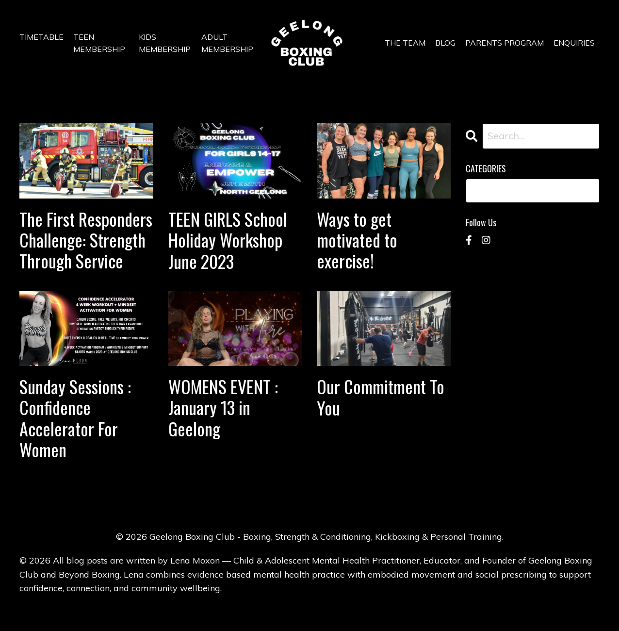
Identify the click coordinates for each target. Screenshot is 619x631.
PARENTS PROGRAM (504, 43)
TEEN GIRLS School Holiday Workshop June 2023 (227, 239)
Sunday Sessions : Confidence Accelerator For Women (75, 418)
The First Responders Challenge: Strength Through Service (85, 239)
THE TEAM (405, 43)
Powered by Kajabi (310, 605)
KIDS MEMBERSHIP (165, 43)
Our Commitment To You (380, 396)
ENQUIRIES (574, 43)
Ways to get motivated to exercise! (357, 239)
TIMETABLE (41, 37)
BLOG (445, 43)
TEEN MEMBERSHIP (99, 43)
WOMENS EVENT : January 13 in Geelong (223, 407)
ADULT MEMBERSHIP (227, 43)
